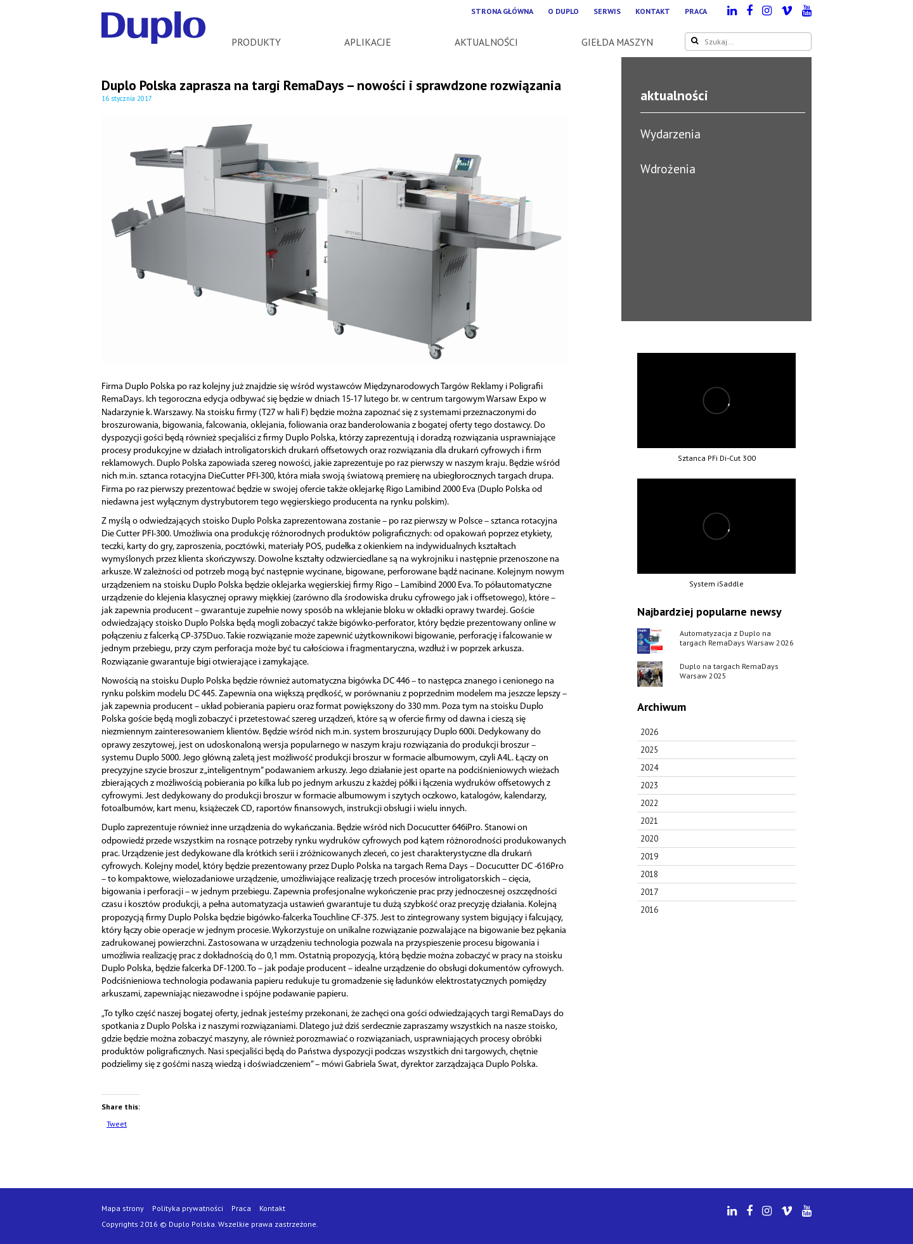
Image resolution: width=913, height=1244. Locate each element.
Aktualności (486, 42)
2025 (649, 749)
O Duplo (563, 11)
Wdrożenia (668, 168)
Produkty (256, 42)
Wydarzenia (670, 134)
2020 (649, 838)
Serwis (607, 11)
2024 (649, 767)
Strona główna (502, 11)
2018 (649, 874)
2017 (649, 892)
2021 (649, 821)
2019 (649, 856)
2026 (649, 732)
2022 (649, 803)
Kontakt (652, 11)
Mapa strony (122, 1208)
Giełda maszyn (617, 42)
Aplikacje (367, 42)
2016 (649, 909)
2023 (649, 785)
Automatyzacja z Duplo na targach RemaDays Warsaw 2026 (737, 637)
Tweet (117, 1123)
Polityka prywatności (187, 1208)
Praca (696, 11)
